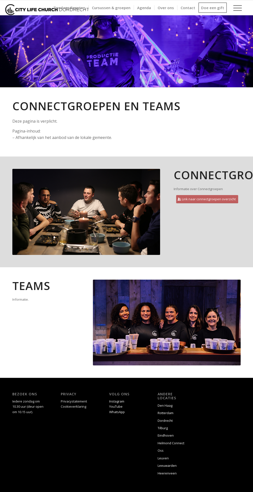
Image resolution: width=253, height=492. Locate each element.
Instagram (116, 401)
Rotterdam (165, 413)
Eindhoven (166, 435)
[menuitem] (69, 7)
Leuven (163, 458)
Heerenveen (167, 473)
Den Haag (165, 405)
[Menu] (236, 7)
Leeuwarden (167, 465)
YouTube (116, 406)
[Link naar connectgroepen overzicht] (207, 199)
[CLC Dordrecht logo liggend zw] (47, 7)
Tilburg (163, 428)
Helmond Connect (171, 443)
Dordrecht (165, 420)
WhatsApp (117, 412)
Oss (161, 450)
